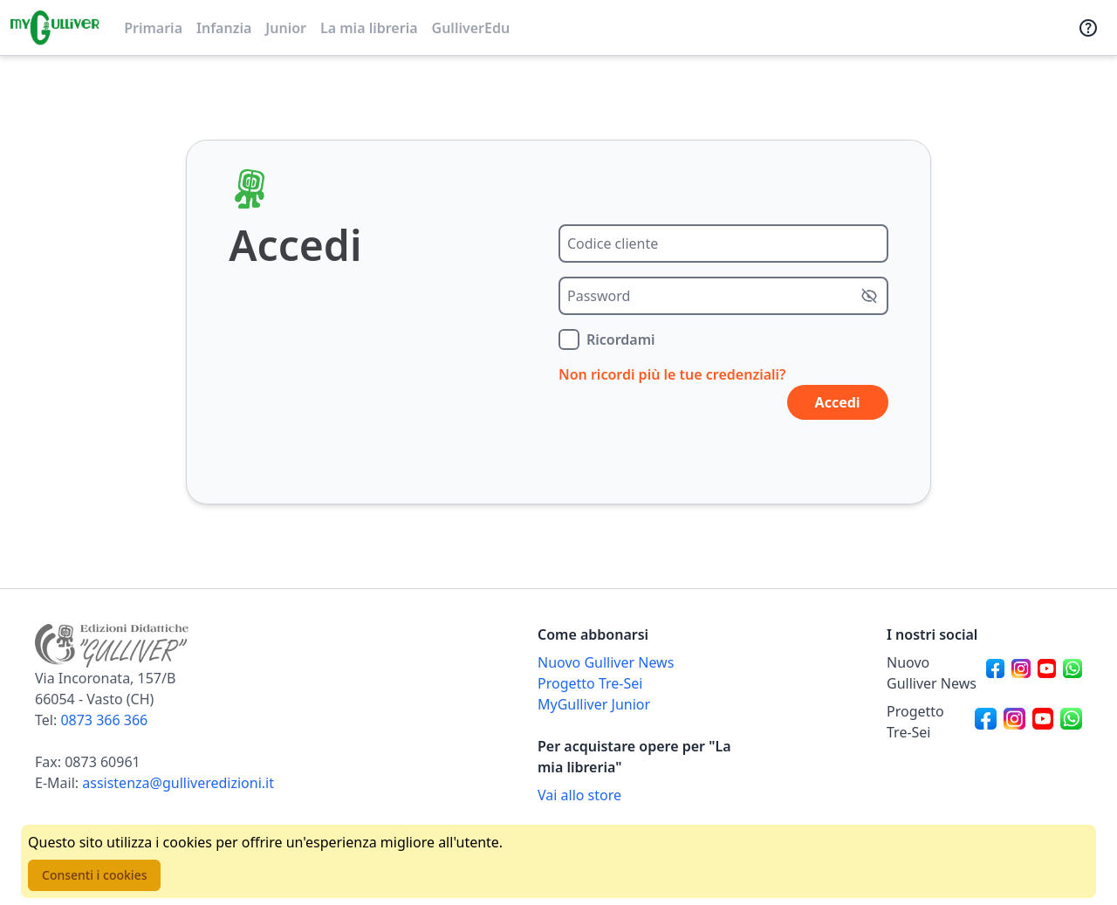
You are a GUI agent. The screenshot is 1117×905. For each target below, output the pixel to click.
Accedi (837, 402)
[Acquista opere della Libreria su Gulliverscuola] (635, 795)
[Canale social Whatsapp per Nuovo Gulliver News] (1072, 673)
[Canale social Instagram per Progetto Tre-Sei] (1014, 722)
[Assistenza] (1088, 28)
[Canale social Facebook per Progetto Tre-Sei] (986, 722)
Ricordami (620, 339)
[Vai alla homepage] (54, 27)
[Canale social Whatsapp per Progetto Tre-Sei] (1071, 722)
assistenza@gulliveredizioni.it (178, 782)
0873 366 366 (103, 720)
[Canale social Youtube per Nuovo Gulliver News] (1047, 673)
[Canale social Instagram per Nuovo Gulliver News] (1021, 673)
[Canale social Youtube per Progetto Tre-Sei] (1043, 722)
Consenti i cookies (94, 875)
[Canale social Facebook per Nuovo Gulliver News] (995, 673)
